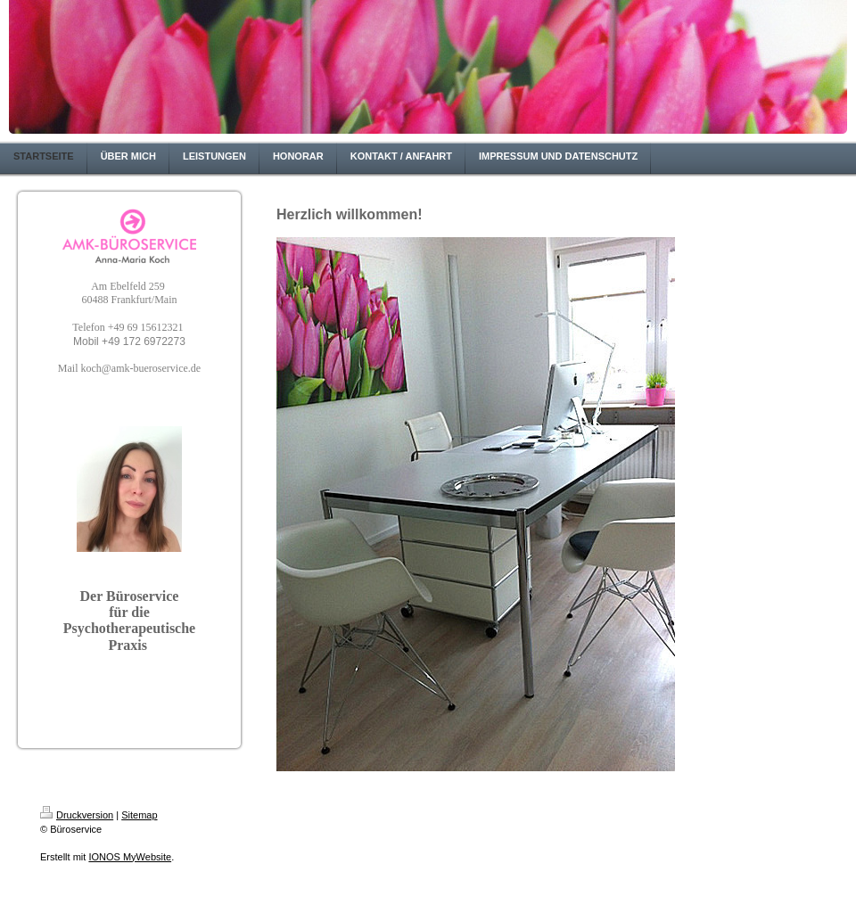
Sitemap (139, 815)
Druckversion (76, 815)
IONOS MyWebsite (129, 856)
